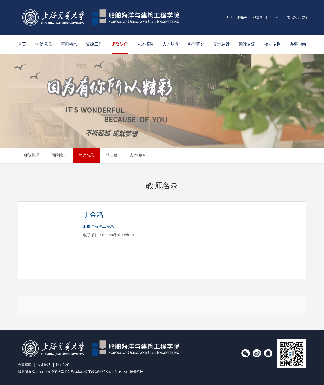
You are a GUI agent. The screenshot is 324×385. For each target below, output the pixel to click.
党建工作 (94, 44)
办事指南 (298, 44)
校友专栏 (272, 44)
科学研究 (196, 44)
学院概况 (43, 44)
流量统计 (137, 372)
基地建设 (221, 44)
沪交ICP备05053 (114, 372)
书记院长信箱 (297, 17)
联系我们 (63, 365)
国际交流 (247, 44)
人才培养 (170, 44)
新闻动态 (69, 44)
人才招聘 (145, 44)
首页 (22, 44)
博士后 (112, 155)
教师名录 (86, 155)
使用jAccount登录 (249, 17)
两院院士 (59, 155)
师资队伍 (120, 44)
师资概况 (31, 155)
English (275, 17)
